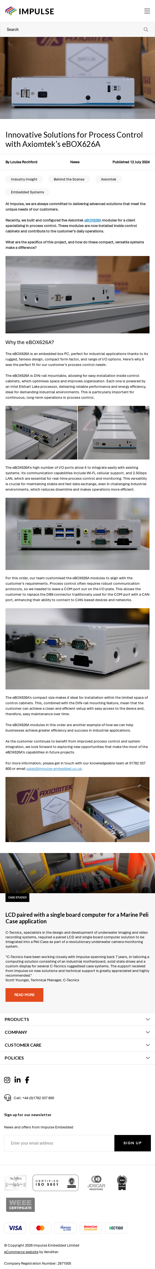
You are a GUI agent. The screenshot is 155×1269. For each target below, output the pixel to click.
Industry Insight (24, 179)
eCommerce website (21, 1252)
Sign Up (132, 1143)
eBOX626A (92, 220)
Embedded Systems (27, 192)
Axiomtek (108, 179)
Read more (24, 995)
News (75, 162)
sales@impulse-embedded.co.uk (54, 768)
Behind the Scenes (69, 179)
